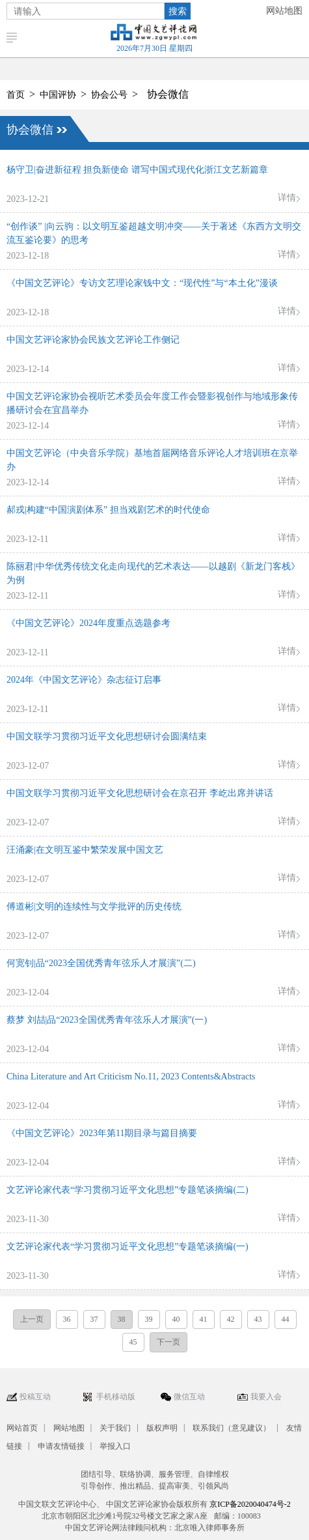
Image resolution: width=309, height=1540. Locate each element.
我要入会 (266, 1396)
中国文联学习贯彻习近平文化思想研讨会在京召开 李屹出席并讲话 (140, 793)
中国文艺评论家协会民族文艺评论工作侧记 (93, 340)
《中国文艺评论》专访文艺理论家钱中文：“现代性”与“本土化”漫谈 (142, 283)
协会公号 (109, 95)
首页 (16, 95)
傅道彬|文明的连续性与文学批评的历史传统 (94, 906)
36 (67, 1319)
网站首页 (22, 1428)
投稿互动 (35, 1396)
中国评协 (58, 95)
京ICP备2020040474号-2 (250, 1504)
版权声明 (162, 1428)
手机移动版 (115, 1396)
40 (176, 1319)
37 (94, 1319)
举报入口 (115, 1446)
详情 (287, 198)
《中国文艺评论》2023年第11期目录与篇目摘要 (102, 1133)
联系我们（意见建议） (232, 1428)
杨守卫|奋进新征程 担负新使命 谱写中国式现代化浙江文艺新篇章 (137, 170)
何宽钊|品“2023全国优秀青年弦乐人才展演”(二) (101, 963)
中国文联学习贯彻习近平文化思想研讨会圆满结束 (107, 736)
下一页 (168, 1342)
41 (204, 1319)
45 (133, 1342)
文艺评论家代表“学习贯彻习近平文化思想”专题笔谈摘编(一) (128, 1246)
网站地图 (284, 11)
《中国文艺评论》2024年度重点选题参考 (88, 623)
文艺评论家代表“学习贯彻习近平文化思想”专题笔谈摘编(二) (128, 1190)
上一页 (32, 1319)
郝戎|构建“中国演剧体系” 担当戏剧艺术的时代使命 (108, 510)
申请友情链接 (61, 1446)
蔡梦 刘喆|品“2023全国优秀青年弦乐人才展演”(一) (107, 1020)
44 (285, 1319)
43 (258, 1319)
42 (231, 1319)
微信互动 (189, 1396)
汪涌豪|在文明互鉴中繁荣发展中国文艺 (85, 850)
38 (122, 1319)
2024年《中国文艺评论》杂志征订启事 (84, 680)
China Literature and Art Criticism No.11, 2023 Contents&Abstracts (131, 1076)
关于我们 (115, 1428)
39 (149, 1319)
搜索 (177, 11)
